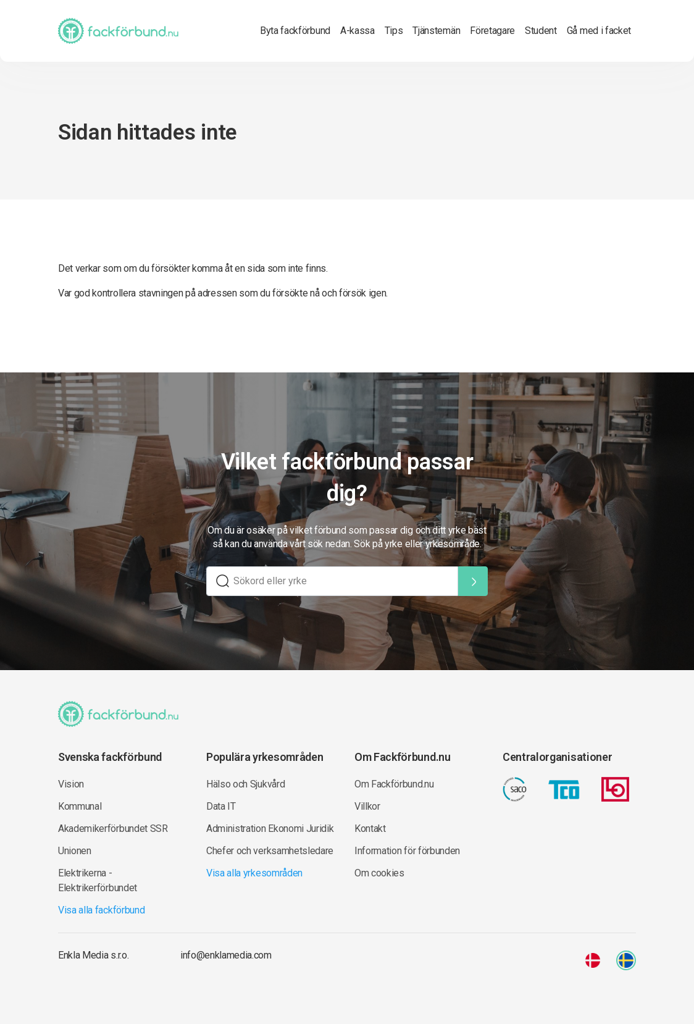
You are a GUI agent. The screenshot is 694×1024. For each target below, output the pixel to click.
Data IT (221, 806)
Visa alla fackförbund (101, 910)
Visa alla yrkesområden (254, 873)
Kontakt (370, 828)
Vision (71, 784)
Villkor (367, 806)
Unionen (74, 851)
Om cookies (379, 873)
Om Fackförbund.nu (394, 784)
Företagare (492, 30)
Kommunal (79, 806)
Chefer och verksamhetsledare (269, 851)
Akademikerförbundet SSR (113, 828)
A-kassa (357, 30)
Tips (394, 30)
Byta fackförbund (295, 30)
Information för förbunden (407, 851)
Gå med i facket (599, 30)
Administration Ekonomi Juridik (269, 828)
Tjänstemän (436, 30)
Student (541, 30)
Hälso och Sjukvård (245, 784)
